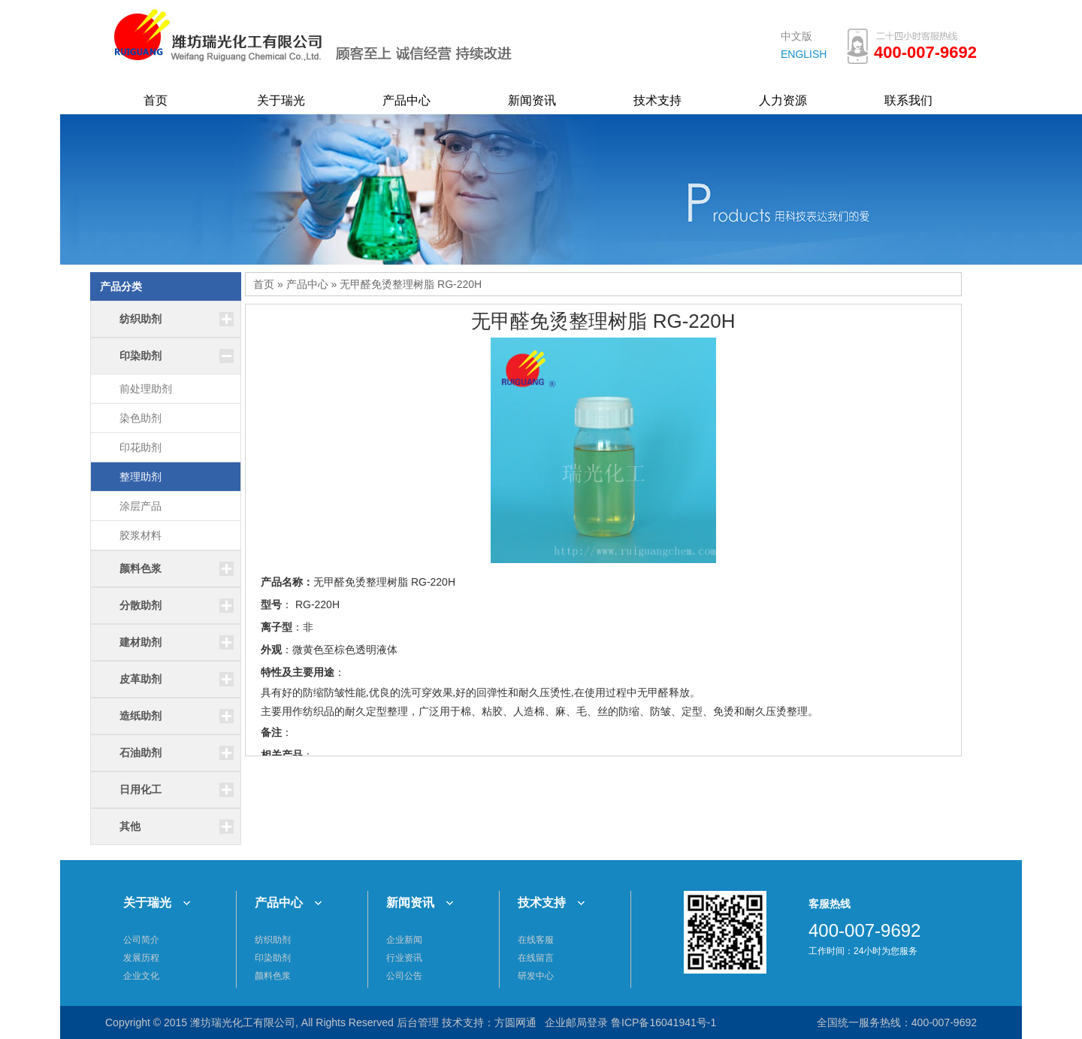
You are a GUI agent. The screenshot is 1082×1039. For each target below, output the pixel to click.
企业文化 (141, 976)
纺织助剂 (273, 939)
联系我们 (908, 100)
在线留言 (536, 958)
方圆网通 (515, 1022)
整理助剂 (140, 477)
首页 (156, 100)
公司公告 (404, 976)
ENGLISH (804, 54)
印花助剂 (140, 447)
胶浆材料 (140, 535)
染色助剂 (140, 418)
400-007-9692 (944, 1022)
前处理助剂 (145, 389)
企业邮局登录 (576, 1022)
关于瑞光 (281, 100)
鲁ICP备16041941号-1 (663, 1022)
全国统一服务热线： (864, 1022)
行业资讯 (404, 958)
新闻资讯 (532, 100)
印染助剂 (273, 958)
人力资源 (783, 100)
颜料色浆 (273, 976)
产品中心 (406, 100)
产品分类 (121, 286)
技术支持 (657, 100)
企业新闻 (404, 939)
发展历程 (141, 958)
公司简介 (141, 939)
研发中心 (536, 976)
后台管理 (418, 1022)
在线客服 (536, 939)
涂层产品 (140, 506)
